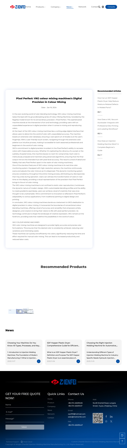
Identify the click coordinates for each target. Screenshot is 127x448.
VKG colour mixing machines (69, 114)
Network (82, 7)
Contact (94, 7)
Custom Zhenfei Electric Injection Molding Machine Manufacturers (96, 442)
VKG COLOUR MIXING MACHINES (25, 222)
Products (40, 7)
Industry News (27, 65)
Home (28, 7)
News (69, 7)
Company (55, 7)
